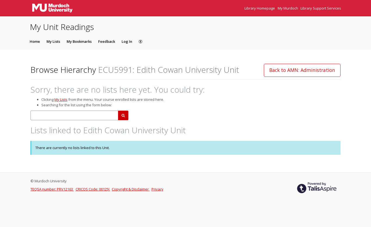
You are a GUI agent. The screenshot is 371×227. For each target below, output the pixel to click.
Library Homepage (260, 8)
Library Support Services (321, 8)
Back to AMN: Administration (302, 70)
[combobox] (74, 115)
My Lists (53, 41)
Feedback (106, 41)
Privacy (157, 189)
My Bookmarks (79, 41)
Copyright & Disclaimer (131, 189)
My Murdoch (288, 8)
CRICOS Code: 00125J (93, 189)
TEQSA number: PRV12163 (52, 189)
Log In (127, 41)
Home (35, 41)
